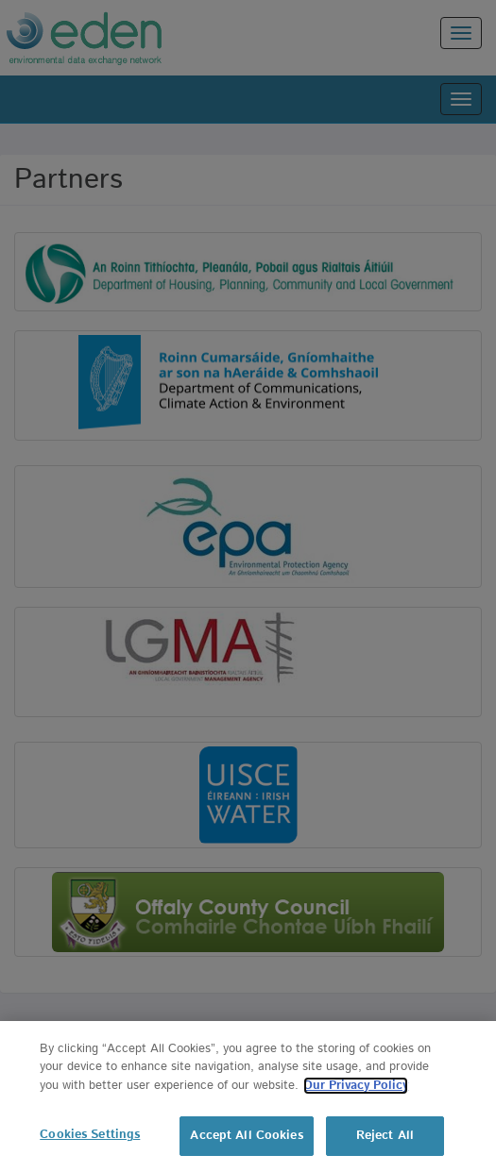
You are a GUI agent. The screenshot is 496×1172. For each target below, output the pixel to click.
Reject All (385, 1136)
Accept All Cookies (246, 1136)
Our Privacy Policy (355, 1086)
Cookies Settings (90, 1135)
